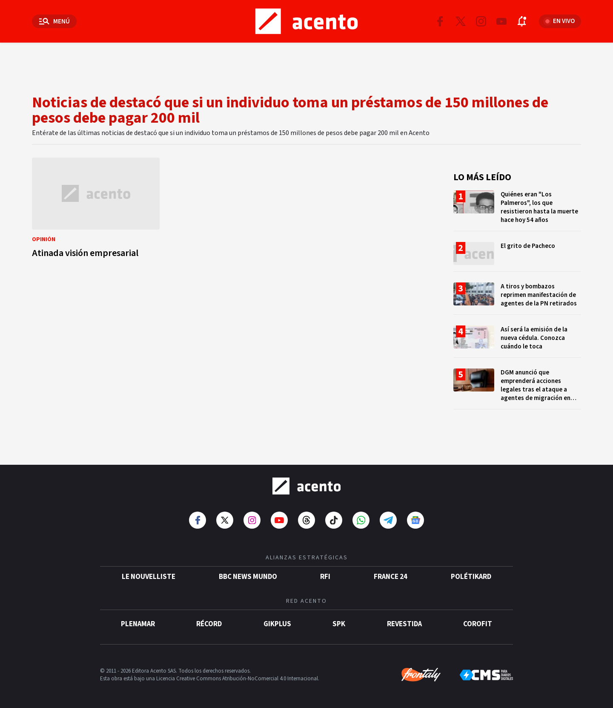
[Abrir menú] (54, 21)
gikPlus (277, 624)
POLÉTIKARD (471, 577)
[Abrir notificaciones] (522, 21)
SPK (338, 624)
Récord (209, 624)
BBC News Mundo (248, 577)
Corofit (477, 624)
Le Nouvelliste (148, 577)
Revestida (404, 624)
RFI (325, 577)
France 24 (390, 577)
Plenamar (138, 624)
